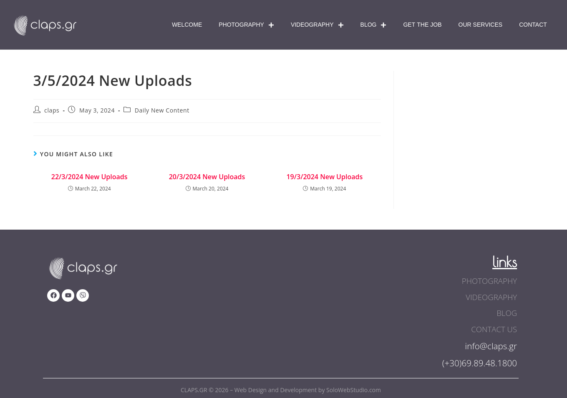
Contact (533, 25)
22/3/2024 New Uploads (89, 176)
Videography (317, 25)
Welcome (187, 25)
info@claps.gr (490, 344)
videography (492, 297)
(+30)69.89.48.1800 (479, 362)
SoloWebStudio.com (353, 389)
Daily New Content (162, 110)
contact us (495, 328)
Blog (373, 25)
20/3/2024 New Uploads (207, 176)
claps (51, 110)
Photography (246, 25)
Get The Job (422, 25)
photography (490, 281)
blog (507, 313)
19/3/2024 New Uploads (324, 176)
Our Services (481, 25)
